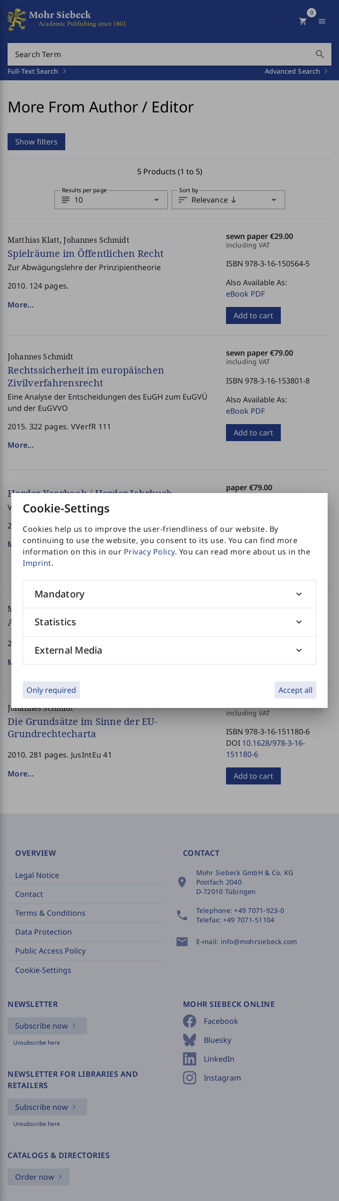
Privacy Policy (149, 551)
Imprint (37, 563)
